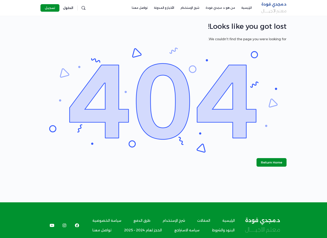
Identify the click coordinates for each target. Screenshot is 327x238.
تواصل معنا (102, 230)
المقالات (203, 221)
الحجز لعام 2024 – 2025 (143, 230)
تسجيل (50, 8)
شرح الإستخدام (173, 221)
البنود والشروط (223, 230)
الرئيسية (228, 221)
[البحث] (83, 7)
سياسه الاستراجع (187, 230)
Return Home (271, 162)
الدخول (68, 8)
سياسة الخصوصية (106, 221)
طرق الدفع (141, 221)
